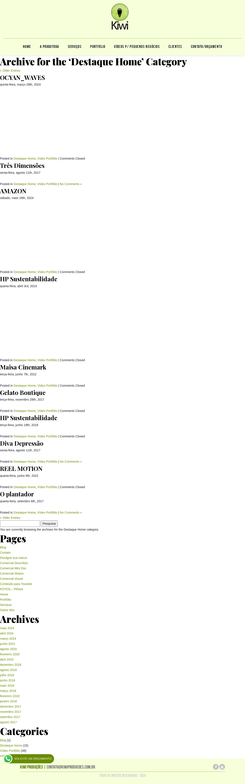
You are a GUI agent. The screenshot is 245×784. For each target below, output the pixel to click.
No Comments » (71, 184)
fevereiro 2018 (10, 696)
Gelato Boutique (23, 392)
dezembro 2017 (10, 706)
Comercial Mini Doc (13, 568)
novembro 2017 (10, 711)
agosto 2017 (8, 722)
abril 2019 (7, 659)
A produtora (49, 46)
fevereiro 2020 (10, 654)
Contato (5, 552)
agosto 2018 (8, 670)
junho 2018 (7, 680)
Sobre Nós (7, 610)
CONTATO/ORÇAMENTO (206, 46)
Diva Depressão (21, 443)
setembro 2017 (10, 717)
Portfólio (97, 46)
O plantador (17, 494)
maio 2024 (7, 628)
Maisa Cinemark (23, 367)
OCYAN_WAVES (22, 77)
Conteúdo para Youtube (16, 584)
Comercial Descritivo (14, 563)
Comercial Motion (12, 573)
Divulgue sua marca (13, 558)
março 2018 (8, 691)
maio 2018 (7, 685)
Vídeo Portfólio (47, 158)
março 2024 (8, 638)
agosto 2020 (8, 649)
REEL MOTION (21, 468)
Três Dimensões (22, 165)
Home (27, 46)
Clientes (175, 46)
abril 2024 (7, 633)
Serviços (75, 46)
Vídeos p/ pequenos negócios (137, 46)
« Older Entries (10, 70)
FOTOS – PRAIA (11, 589)
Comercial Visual (11, 578)
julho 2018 (7, 675)
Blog (3, 547)
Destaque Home (25, 158)
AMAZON (13, 191)
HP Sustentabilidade (28, 279)
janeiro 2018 (8, 701)
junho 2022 (7, 644)
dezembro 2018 (10, 664)
